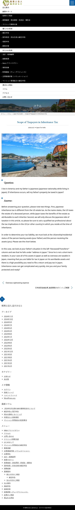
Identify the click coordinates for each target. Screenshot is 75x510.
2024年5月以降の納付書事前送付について (19, 408)
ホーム (3, 114)
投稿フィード (9, 392)
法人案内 (5, 8)
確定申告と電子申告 (11, 411)
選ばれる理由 (7, 85)
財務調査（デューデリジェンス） (14, 72)
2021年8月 (8, 357)
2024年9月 (8, 322)
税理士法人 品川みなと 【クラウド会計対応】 (38, 508)
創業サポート (7, 12)
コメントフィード (10, 395)
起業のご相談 (7, 16)
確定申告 (5, 33)
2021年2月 (8, 366)
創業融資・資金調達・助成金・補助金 (16, 20)
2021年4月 (8, 360)
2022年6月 (8, 346)
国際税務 (5, 59)
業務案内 (7, 471)
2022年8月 (8, 343)
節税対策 (5, 46)
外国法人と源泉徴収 (11, 417)
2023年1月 (8, 337)
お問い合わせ (7, 97)
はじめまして (9, 442)
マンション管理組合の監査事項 (15, 420)
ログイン (7, 389)
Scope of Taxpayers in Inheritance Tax (36, 114)
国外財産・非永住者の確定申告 (13, 37)
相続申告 (5, 42)
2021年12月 (8, 351)
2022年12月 (8, 340)
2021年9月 (8, 354)
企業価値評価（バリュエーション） (15, 76)
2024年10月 (8, 319)
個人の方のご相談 (13, 474)
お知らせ (7, 376)
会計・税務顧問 (8, 54)
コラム (4, 89)
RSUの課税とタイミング (13, 414)
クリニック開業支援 (9, 24)
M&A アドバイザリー (10, 63)
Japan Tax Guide (18, 114)
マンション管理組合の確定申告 (13, 81)
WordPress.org (9, 398)
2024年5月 (8, 328)
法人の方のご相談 (13, 480)
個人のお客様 (7, 29)
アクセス (5, 93)
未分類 (6, 379)
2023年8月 (8, 334)
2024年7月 (8, 325)
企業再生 (7, 454)
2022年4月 (8, 348)
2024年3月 (8, 331)
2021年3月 (8, 363)
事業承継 (5, 68)
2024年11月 (8, 316)
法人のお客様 (7, 50)
